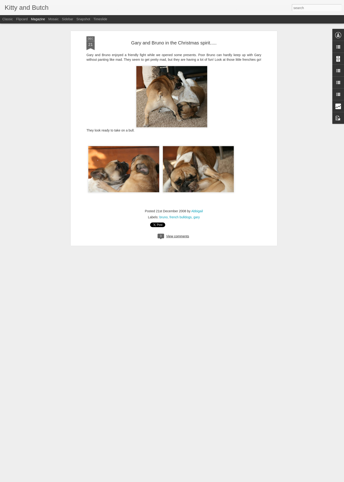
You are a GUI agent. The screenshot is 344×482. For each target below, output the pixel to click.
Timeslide (100, 19)
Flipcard (22, 19)
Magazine (38, 19)
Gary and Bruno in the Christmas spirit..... (174, 37)
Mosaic (53, 19)
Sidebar (67, 19)
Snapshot (83, 19)
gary (196, 212)
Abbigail (197, 206)
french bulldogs (180, 212)
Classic (7, 19)
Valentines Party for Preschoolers (152, 477)
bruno (163, 212)
